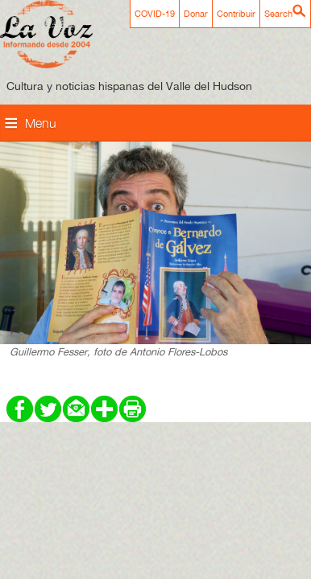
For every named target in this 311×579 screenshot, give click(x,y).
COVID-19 (155, 13)
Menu (40, 123)
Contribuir (236, 13)
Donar (196, 13)
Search (278, 13)
